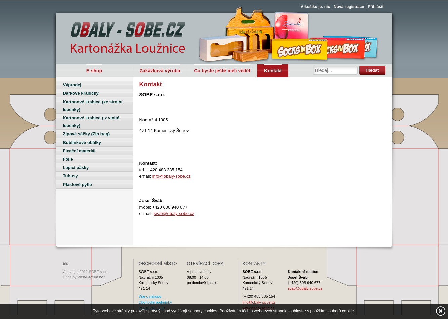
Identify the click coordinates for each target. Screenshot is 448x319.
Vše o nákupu (150, 296)
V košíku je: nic (315, 6)
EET (66, 263)
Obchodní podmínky (155, 302)
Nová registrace (349, 6)
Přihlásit (375, 6)
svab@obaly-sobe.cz (174, 213)
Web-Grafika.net (91, 277)
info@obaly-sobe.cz (171, 176)
